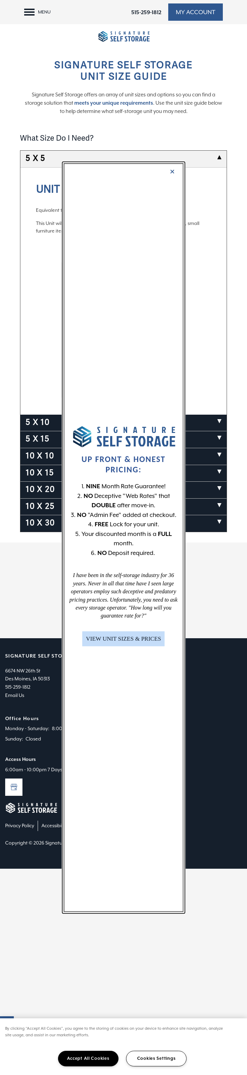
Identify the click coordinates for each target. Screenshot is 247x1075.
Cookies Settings (156, 1058)
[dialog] (124, 537)
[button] (124, 638)
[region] (123, 1046)
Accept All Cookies (88, 1058)
